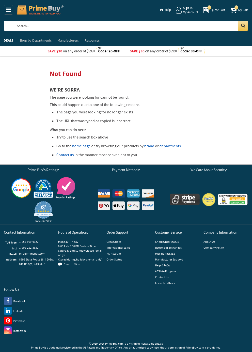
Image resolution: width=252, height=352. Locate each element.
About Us (209, 242)
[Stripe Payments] (185, 199)
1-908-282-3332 (28, 247)
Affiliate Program (165, 271)
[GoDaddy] (233, 199)
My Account (114, 253)
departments (170, 145)
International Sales (118, 247)
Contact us (65, 154)
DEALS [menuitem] (9, 40)
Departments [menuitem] (35, 40)
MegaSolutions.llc (152, 343)
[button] (43, 211)
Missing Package (165, 253)
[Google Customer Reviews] (21, 188)
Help (168, 10)
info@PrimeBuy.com (32, 253)
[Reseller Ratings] (65, 188)
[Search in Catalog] (243, 26)
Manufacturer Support (169, 259)
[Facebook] (15, 301)
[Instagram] (15, 330)
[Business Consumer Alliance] (43, 188)
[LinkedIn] (14, 310)
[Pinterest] (14, 320)
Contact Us (162, 277)
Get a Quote (114, 242)
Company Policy (214, 247)
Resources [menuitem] (92, 40)
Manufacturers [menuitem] (68, 40)
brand (149, 145)
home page (81, 145)
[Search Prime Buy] (130, 26)
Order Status (114, 259)
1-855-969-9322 (28, 242)
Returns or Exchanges (168, 247)
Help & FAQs (162, 265)
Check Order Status (167, 242)
